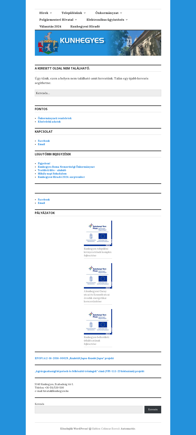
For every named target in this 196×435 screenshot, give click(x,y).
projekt (74, 358)
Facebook (44, 140)
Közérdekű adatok (49, 121)
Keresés (39, 404)
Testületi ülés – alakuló (52, 170)
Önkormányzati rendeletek (54, 118)
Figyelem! (44, 163)
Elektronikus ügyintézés (105, 19)
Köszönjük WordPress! (74, 428)
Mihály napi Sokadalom (52, 173)
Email (41, 144)
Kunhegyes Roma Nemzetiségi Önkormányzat (66, 166)
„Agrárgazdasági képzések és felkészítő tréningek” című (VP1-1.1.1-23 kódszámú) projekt (89, 371)
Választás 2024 (50, 26)
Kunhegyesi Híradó (85, 26)
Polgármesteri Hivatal (56, 19)
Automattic (128, 428)
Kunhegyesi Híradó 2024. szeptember (61, 177)
